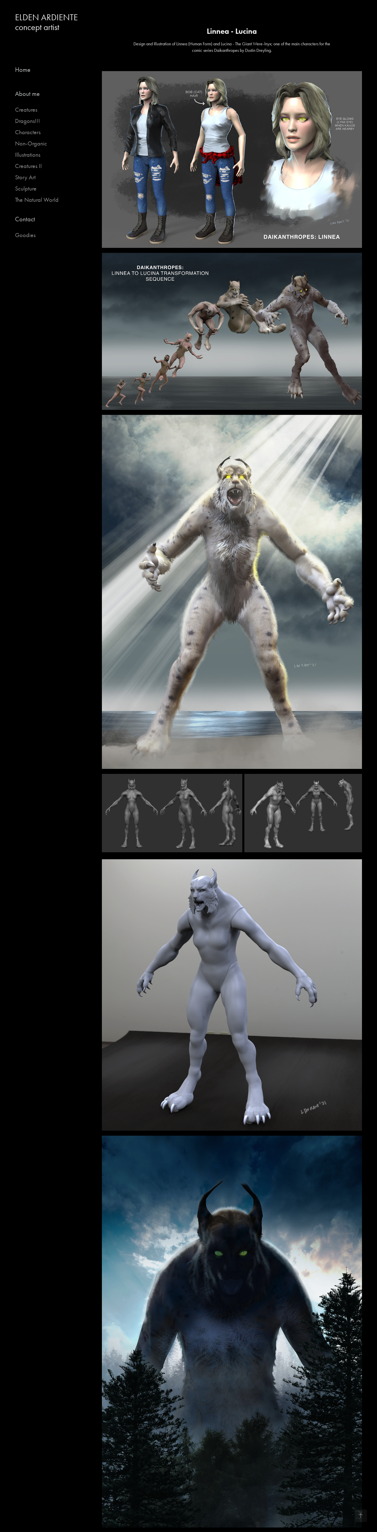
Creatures (26, 109)
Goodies (25, 235)
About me (27, 94)
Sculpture (26, 188)
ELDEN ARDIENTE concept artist (48, 22)
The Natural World (37, 199)
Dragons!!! (27, 120)
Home (23, 70)
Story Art (25, 177)
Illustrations (27, 154)
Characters (28, 132)
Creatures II (28, 165)
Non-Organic (31, 143)
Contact (25, 219)
